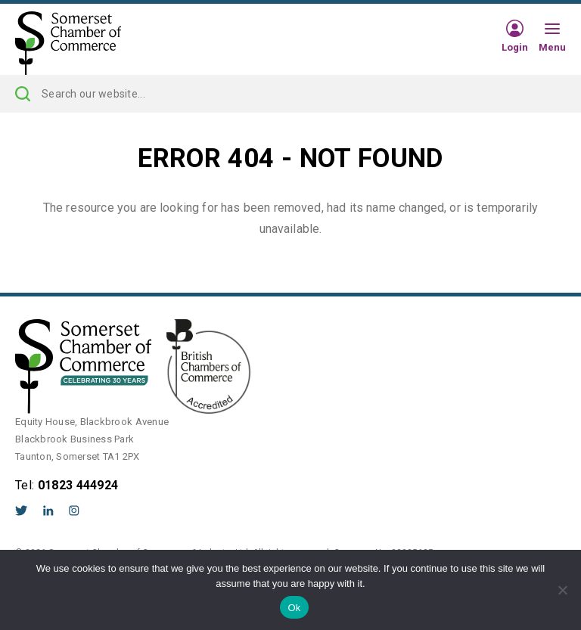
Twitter (21, 510)
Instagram (74, 510)
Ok (293, 607)
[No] (562, 589)
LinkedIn (48, 510)
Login (515, 47)
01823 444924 (78, 485)
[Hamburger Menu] (552, 29)
